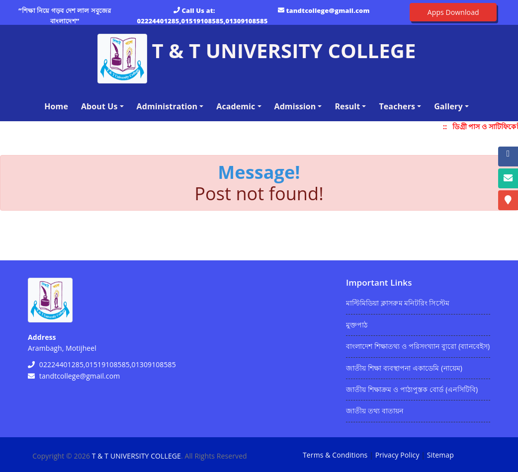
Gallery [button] (448, 106)
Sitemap (440, 455)
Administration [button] (167, 106)
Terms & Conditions (335, 455)
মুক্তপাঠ (356, 324)
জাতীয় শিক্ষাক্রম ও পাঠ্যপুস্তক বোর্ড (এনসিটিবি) (412, 389)
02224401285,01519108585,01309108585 (202, 20)
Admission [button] (295, 106)
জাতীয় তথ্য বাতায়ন (374, 410)
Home (58, 106)
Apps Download (453, 12)
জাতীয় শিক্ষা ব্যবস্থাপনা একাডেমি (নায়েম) (404, 368)
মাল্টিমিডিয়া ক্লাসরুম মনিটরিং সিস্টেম (397, 303)
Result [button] (347, 106)
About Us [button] (99, 106)
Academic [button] (235, 106)
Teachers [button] (397, 106)
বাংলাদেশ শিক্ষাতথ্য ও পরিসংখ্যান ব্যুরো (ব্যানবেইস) (418, 346)
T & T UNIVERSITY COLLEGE (136, 456)
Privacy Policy (397, 455)
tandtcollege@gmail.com (328, 10)
